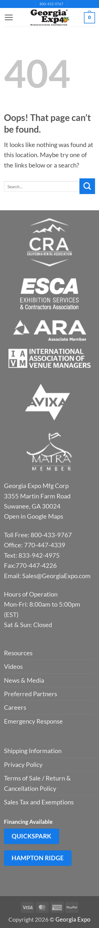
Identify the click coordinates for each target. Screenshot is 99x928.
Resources (18, 653)
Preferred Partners (30, 694)
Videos (13, 666)
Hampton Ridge (38, 858)
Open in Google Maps (33, 516)
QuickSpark (31, 836)
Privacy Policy (23, 764)
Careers (15, 707)
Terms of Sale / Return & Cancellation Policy (37, 783)
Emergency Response (33, 721)
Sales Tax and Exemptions (39, 802)
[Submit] (87, 186)
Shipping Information (33, 750)
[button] (8, 17)
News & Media (24, 680)
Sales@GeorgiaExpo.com (56, 576)
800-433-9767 (51, 4)
